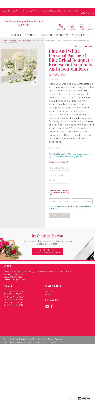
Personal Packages (24, 41)
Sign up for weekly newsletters (47, 251)
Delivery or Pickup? (58, 162)
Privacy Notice (23, 342)
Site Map (54, 342)
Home (5, 41)
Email (88, 46)
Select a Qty (54, 148)
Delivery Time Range (56, 178)
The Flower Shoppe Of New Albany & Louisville (24, 23)
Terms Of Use (9, 342)
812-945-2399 (11, 11)
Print (78, 46)
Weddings (12, 41)
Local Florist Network (40, 342)
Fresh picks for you (47, 239)
